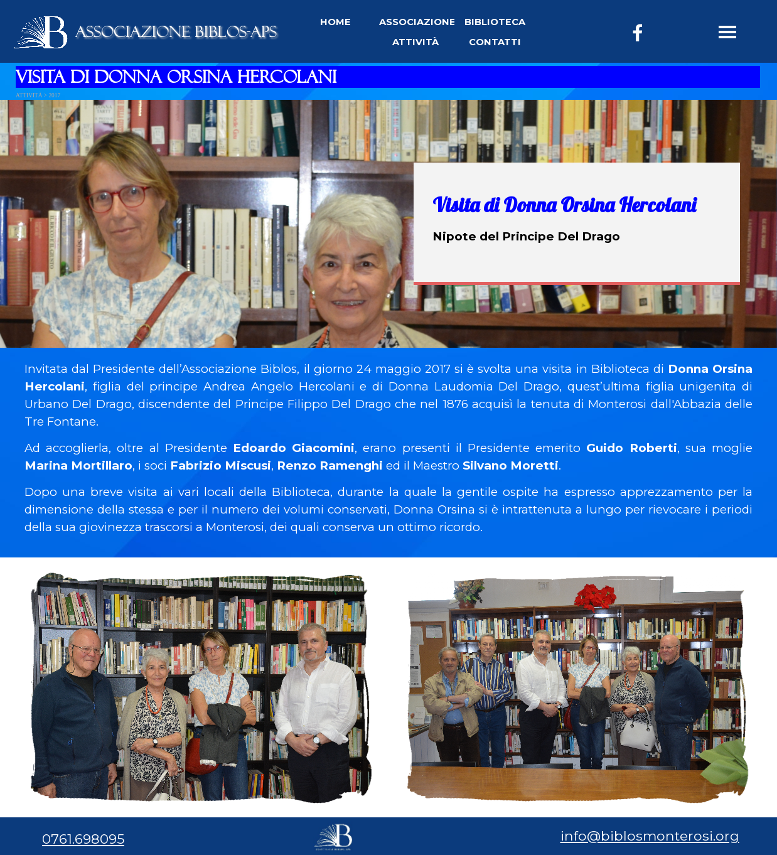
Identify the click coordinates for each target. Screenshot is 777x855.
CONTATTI (495, 42)
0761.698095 (83, 839)
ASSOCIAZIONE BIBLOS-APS (176, 32)
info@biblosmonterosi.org (649, 835)
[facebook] (637, 32)
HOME (335, 22)
